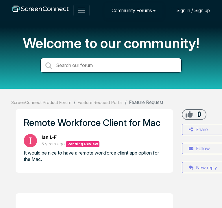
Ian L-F (49, 137)
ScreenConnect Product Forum (41, 102)
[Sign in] (188, 10)
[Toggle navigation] (81, 10)
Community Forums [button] (132, 10)
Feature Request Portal (100, 102)
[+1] (189, 114)
